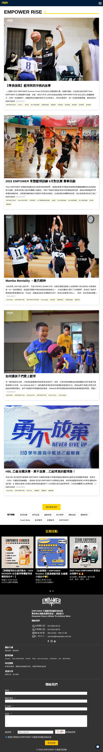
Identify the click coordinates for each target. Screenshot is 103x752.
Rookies (7, 658)
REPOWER (66, 658)
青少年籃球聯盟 (72, 200)
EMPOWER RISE (11, 104)
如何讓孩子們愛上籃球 (21, 376)
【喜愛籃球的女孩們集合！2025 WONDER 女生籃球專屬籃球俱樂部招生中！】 (17, 573)
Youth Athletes (62, 395)
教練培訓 (77, 299)
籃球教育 (74, 104)
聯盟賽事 (8, 204)
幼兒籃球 (52, 299)
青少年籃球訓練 (35, 104)
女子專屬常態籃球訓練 (43, 200)
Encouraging (44, 299)
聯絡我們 (16, 650)
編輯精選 (50, 490)
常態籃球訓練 (45, 104)
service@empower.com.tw (59, 636)
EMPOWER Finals (20, 395)
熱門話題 (35, 515)
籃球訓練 (67, 104)
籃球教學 (81, 104)
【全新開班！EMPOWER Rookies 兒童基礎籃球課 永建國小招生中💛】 (51, 573)
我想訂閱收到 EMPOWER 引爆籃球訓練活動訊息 (30, 737)
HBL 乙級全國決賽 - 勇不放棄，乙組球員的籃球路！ (41, 471)
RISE (34, 658)
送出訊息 (51, 743)
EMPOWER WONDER (33, 299)
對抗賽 (91, 200)
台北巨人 (20, 104)
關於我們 (8, 650)
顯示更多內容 (51, 507)
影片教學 (60, 515)
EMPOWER (9, 395)
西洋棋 (27, 104)
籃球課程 (88, 104)
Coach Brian (9, 299)
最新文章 (8, 674)
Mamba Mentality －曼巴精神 (26, 280)
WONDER (32, 200)
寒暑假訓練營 (9, 666)
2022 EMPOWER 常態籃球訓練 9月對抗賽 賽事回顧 (40, 181)
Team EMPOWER (23, 200)
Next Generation (42, 658)
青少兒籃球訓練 (83, 200)
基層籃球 (36, 490)
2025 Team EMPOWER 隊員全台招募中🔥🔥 (85, 572)
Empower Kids (31, 395)
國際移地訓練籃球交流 (23, 666)
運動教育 (53, 104)
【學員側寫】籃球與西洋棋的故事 (28, 85)
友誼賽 (53, 200)
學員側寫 (60, 104)
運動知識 (72, 515)
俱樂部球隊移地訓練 (39, 666)
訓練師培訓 (60, 299)
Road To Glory (52, 395)
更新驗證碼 (70, 732)
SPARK (28, 658)
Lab (59, 658)
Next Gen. (29, 490)
